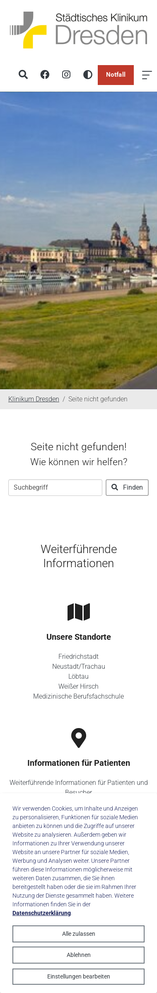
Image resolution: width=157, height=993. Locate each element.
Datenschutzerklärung (41, 913)
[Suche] (23, 75)
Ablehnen (79, 955)
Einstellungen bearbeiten (78, 976)
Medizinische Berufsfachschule (78, 696)
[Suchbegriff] (55, 487)
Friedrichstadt (78, 656)
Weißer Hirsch (78, 686)
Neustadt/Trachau (78, 666)
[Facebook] (45, 75)
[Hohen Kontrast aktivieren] (88, 75)
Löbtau (78, 676)
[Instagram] (66, 75)
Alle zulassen (78, 933)
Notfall (116, 74)
